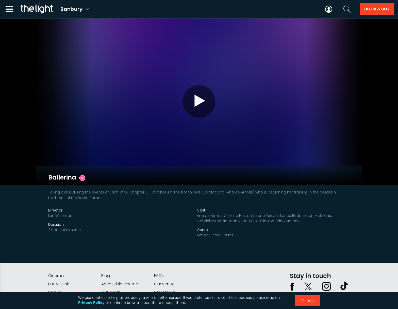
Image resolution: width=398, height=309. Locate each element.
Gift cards (111, 264)
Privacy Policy (91, 302)
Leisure (54, 264)
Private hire (112, 273)
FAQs (159, 248)
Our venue (164, 256)
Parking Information (173, 273)
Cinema (56, 248)
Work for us (165, 264)
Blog (105, 248)
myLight (55, 273)
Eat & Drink (58, 256)
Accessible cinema (119, 256)
